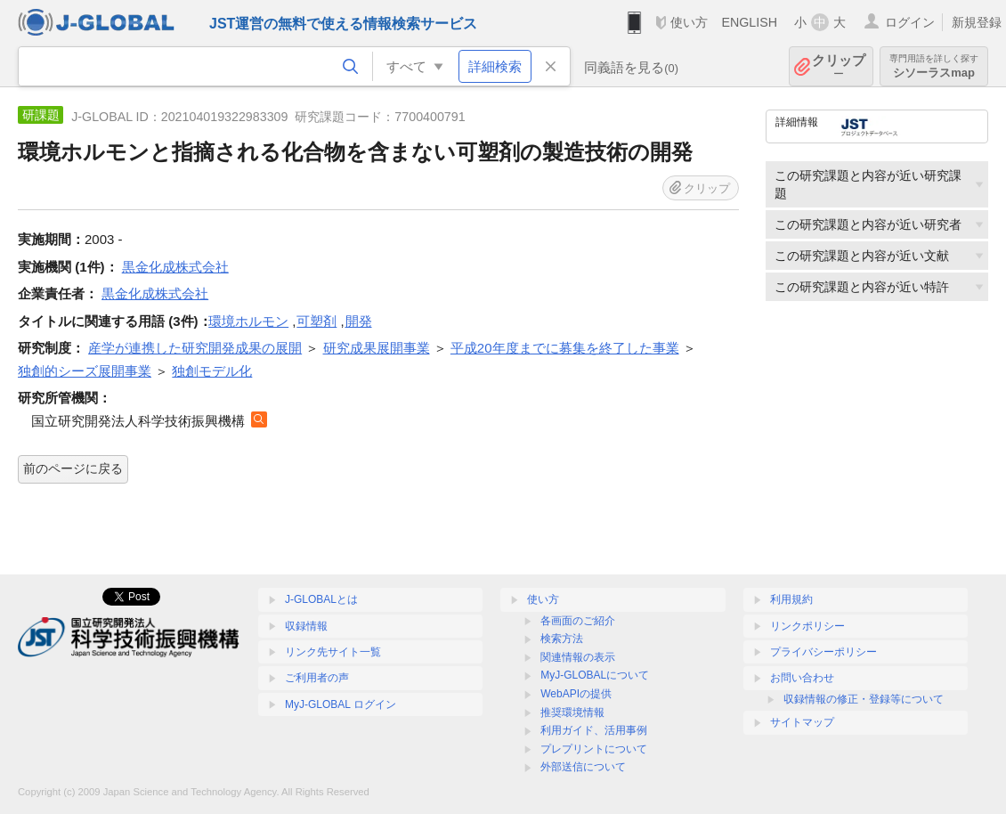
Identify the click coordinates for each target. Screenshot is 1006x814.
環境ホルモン (248, 321)
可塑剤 (316, 321)
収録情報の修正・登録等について (863, 699)
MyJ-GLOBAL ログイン (340, 704)
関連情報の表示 (577, 657)
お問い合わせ (802, 678)
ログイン (910, 22)
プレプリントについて (593, 749)
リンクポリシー (807, 626)
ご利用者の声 (317, 678)
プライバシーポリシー (823, 652)
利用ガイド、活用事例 (593, 730)
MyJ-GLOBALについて (594, 675)
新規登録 (977, 22)
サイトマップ (802, 722)
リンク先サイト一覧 (333, 652)
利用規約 (791, 599)
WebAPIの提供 (576, 694)
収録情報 (306, 626)
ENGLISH (749, 22)
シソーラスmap (933, 66)
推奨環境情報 (572, 712)
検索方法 (561, 638)
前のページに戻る (73, 468)
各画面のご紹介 (577, 621)
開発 (358, 321)
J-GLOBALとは (321, 599)
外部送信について (583, 767)
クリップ (838, 66)
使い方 (689, 22)
